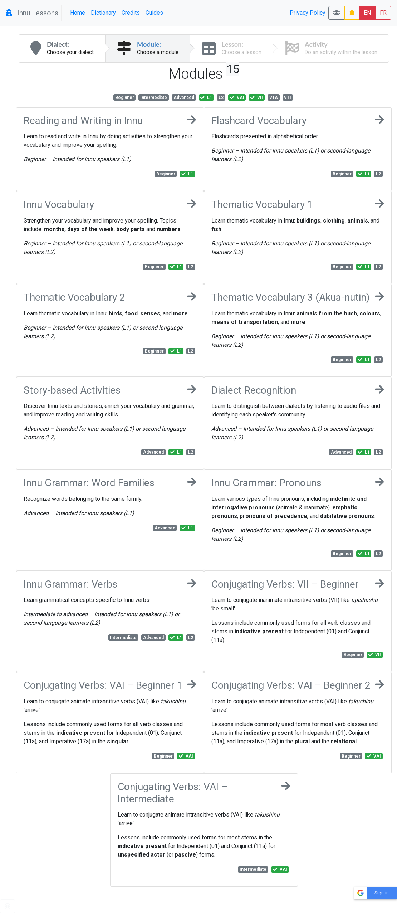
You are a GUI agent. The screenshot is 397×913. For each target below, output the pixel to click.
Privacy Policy (307, 12)
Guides (154, 12)
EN (367, 12)
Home (77, 12)
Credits (131, 12)
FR (383, 12)
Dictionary (103, 12)
